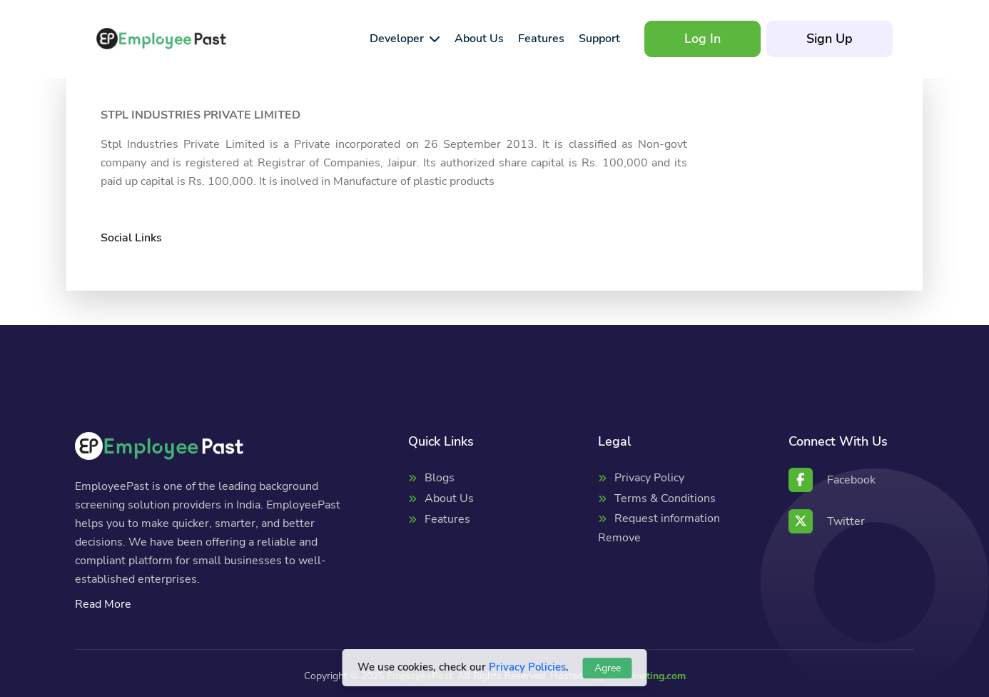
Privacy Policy (649, 478)
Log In (702, 38)
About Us (449, 498)
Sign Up (829, 38)
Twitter (826, 521)
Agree (607, 668)
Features (447, 519)
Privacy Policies (527, 667)
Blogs (440, 478)
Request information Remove (659, 528)
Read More (103, 604)
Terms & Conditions (665, 498)
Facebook (832, 480)
